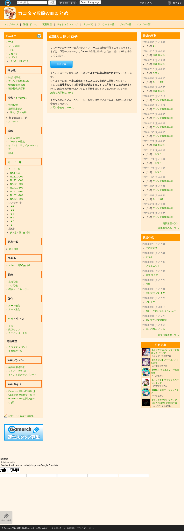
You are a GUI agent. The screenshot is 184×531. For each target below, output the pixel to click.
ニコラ (155, 73)
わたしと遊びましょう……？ (161, 310)
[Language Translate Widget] (93, 2)
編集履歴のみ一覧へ (168, 228)
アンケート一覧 (106, 24)
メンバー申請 (144, 24)
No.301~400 (16, 184)
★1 (12, 225)
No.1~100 (15, 173)
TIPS (11, 50)
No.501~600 (16, 191)
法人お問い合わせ (57, 528)
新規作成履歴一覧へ (168, 335)
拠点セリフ (14, 329)
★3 (12, 217)
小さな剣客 (151, 248)
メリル (149, 257)
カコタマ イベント (18, 347)
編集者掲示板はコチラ (62, 92)
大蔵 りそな (152, 275)
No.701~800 (16, 199)
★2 (12, 221)
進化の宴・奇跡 (18, 112)
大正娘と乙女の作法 (156, 320)
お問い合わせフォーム (62, 107)
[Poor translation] (14, 470)
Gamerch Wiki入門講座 (20, 391)
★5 (12, 210)
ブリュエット (153, 265)
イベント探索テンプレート (22, 374)
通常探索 (13, 105)
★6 (12, 206)
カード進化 (14, 309)
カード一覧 (14, 162)
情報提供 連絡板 (16, 84)
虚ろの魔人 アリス (155, 329)
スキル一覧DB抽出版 (19, 265)
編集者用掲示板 (16, 367)
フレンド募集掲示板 (18, 81)
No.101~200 (16, 176)
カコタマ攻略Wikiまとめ (43, 13)
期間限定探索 (15, 108)
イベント (13, 57)
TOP (10, 42)
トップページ (11, 24)
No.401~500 (16, 187)
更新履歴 (47, 24)
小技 (10, 318)
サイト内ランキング (67, 24)
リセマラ (13, 53)
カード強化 (14, 305)
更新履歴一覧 (15, 350)
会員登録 (61, 64)
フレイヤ (150, 302)
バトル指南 (14, 137)
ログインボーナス (17, 333)
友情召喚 (13, 281)
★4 (12, 214)
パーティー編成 (16, 141)
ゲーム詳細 (14, 46)
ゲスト (143, 3)
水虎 (148, 283)
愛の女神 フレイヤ (155, 292)
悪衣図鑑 (13, 249)
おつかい (21, 97)
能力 (10, 152)
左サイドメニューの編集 (19, 416)
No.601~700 (16, 195)
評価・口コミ (30, 24)
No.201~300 (16, 180)
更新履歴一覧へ (171, 223)
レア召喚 (13, 285)
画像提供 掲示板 (16, 88)
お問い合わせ (42, 528)
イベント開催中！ (19, 61)
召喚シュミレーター (18, 289)
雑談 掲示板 (14, 77)
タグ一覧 (88, 24)
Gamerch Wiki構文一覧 (20, 395)
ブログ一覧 (125, 24)
